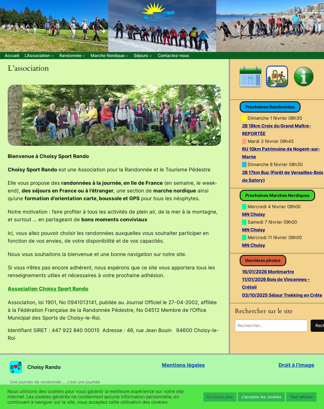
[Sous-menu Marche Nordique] (109, 55)
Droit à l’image (296, 365)
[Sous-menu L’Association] (39, 55)
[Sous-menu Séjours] (143, 55)
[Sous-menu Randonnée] (72, 55)
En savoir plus (220, 396)
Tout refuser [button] (301, 396)
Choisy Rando (44, 367)
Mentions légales (183, 365)
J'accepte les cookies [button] (261, 396)
